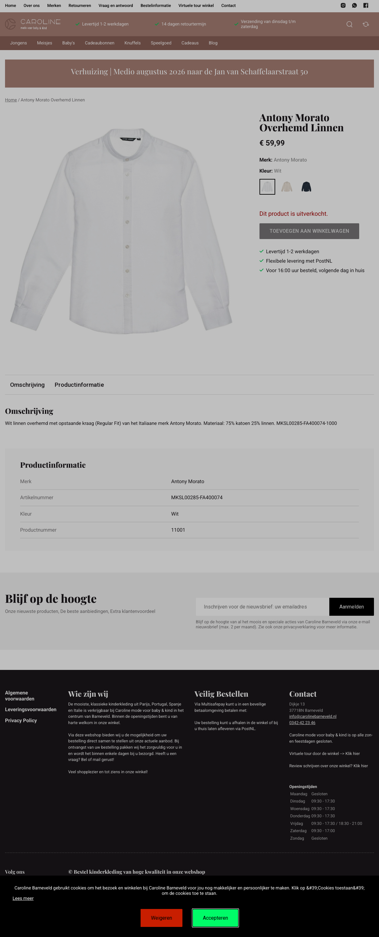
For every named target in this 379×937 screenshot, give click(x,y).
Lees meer (23, 898)
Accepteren (215, 918)
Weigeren (161, 918)
